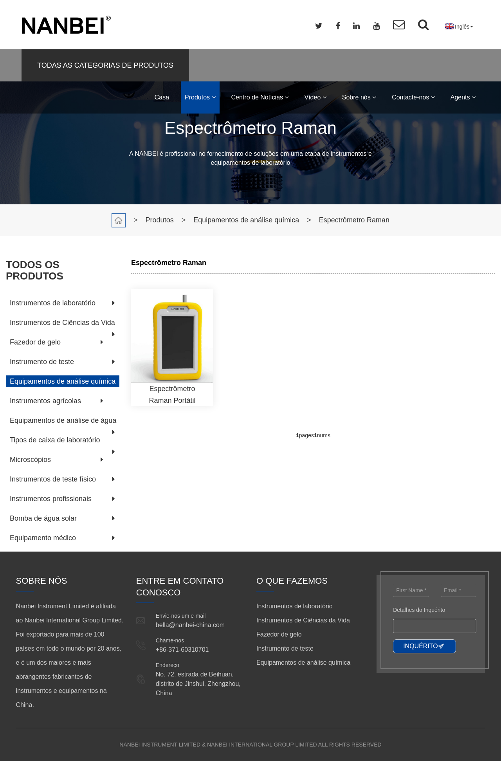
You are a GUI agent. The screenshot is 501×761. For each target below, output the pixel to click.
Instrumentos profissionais (51, 499)
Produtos (200, 97)
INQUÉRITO (420, 646)
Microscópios (30, 459)
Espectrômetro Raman (354, 220)
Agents (463, 97)
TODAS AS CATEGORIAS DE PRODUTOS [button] (105, 65)
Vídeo (315, 97)
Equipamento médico (43, 538)
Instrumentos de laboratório (53, 303)
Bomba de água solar (43, 518)
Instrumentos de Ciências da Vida (62, 322)
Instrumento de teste (42, 362)
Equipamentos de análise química (246, 220)
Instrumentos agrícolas (45, 401)
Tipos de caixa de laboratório (55, 440)
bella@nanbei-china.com (190, 625)
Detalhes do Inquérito (419, 610)
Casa (162, 97)
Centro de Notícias (260, 97)
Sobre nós (359, 97)
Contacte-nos (413, 97)
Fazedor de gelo (35, 342)
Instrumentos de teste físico (53, 479)
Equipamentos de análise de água (63, 420)
